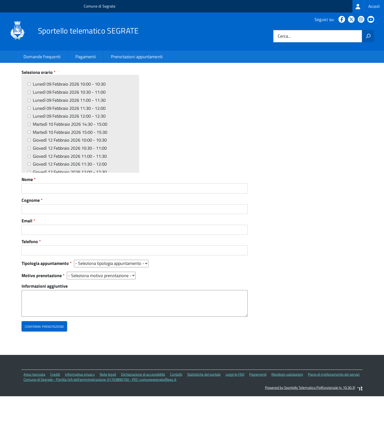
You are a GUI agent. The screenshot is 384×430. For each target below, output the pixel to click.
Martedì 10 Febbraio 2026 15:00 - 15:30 (70, 166)
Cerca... (284, 36)
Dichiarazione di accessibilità (143, 409)
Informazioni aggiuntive (45, 320)
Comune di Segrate (99, 6)
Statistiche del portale (204, 409)
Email (27, 255)
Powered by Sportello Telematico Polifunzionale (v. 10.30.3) (310, 422)
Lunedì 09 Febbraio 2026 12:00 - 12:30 (69, 150)
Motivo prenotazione (42, 310)
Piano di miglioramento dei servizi (334, 409)
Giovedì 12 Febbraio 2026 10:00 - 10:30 (70, 174)
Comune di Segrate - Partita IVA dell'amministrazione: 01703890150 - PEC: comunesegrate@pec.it (100, 414)
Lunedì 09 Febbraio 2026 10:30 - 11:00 (69, 126)
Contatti (176, 409)
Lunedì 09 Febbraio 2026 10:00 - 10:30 (69, 118)
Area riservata (34, 409)
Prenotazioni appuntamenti (137, 56)
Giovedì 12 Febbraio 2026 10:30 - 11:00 (70, 182)
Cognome (31, 234)
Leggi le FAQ (235, 409)
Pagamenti (85, 56)
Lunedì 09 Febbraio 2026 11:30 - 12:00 (69, 142)
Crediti (55, 409)
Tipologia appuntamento (45, 298)
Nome (27, 214)
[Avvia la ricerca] (368, 36)
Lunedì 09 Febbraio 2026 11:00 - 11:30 (69, 134)
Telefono (30, 276)
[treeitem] (368, 6)
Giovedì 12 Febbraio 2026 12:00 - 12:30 (70, 206)
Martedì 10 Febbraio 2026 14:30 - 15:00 (70, 158)
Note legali (108, 409)
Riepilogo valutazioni (287, 409)
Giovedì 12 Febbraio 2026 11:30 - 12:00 (70, 198)
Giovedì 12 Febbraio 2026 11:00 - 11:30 (70, 190)
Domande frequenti (42, 56)
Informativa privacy (80, 409)
